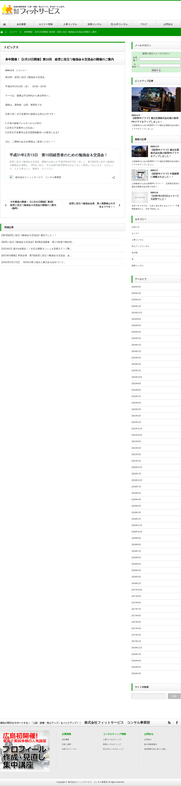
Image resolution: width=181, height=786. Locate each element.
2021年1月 (136, 461)
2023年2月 (136, 364)
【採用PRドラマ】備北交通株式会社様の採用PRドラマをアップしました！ (164, 153)
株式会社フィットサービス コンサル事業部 (87, 782)
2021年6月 (136, 441)
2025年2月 (136, 300)
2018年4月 (136, 570)
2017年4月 (136, 628)
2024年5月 (136, 325)
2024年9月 (136, 319)
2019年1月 (136, 519)
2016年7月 (136, 654)
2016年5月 (136, 667)
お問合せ (147, 739)
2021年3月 (136, 454)
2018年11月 (137, 525)
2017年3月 (136, 635)
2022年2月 (136, 416)
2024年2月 (136, 345)
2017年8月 (136, 602)
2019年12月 (137, 480)
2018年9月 (136, 538)
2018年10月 (137, 532)
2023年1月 (136, 370)
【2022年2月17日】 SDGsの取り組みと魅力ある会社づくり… (33, 262)
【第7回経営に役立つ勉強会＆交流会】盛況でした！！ (28, 235)
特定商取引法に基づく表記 (155, 749)
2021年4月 (136, 448)
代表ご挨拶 (66, 744)
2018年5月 (136, 564)
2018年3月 (136, 577)
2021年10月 (137, 435)
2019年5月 (136, 493)
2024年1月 (136, 351)
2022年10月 (137, 377)
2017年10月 (137, 590)
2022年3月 (136, 409)
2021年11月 (137, 428)
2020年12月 (137, 467)
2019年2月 (136, 512)
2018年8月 (136, 544)
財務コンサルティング (112, 744)
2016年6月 (136, 661)
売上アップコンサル (140, 246)
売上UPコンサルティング (113, 749)
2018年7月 (136, 551)
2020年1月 (136, 474)
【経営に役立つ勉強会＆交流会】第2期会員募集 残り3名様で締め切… (37, 242)
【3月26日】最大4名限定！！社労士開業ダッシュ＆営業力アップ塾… (36, 248)
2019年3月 (136, 506)
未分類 (135, 252)
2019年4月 (136, 499)
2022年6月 (136, 403)
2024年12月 (137, 313)
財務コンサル (137, 265)
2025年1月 (136, 306)
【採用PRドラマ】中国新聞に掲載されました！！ (164, 175)
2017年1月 (136, 641)
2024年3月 (136, 338)
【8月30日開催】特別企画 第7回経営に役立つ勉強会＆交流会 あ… (36, 255)
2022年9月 (136, 383)
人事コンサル (137, 240)
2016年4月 (136, 673)
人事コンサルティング (112, 739)
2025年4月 (136, 287)
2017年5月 (136, 622)
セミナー (14, 32)
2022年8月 (136, 390)
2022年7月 (136, 396)
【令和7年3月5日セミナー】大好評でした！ (165, 197)
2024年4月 (136, 332)
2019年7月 (136, 487)
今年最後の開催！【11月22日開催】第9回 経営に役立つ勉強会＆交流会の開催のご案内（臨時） (33, 205)
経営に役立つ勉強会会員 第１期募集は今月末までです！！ (92, 205)
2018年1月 (136, 583)
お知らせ (135, 227)
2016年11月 (137, 648)
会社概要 (65, 739)
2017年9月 (136, 596)
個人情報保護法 (150, 744)
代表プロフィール (69, 749)
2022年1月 (136, 422)
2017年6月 (136, 615)
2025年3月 (136, 293)
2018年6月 (136, 557)
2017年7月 (136, 609)
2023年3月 (136, 358)
